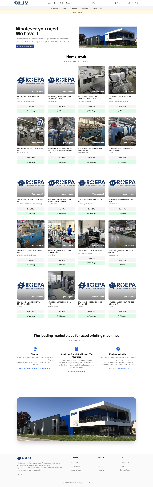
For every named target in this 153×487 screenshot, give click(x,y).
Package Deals (97, 8)
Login (128, 3)
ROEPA (74, 483)
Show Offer (30, 106)
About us (74, 462)
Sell (61, 3)
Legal (122, 466)
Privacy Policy (125, 462)
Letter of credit (76, 470)
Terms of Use (125, 470)
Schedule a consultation (77, 371)
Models (74, 8)
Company (70, 3)
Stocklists (84, 8)
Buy (55, 3)
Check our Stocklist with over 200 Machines (34, 369)
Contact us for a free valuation (118, 369)
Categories (54, 8)
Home (49, 3)
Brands (65, 8)
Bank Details (75, 466)
